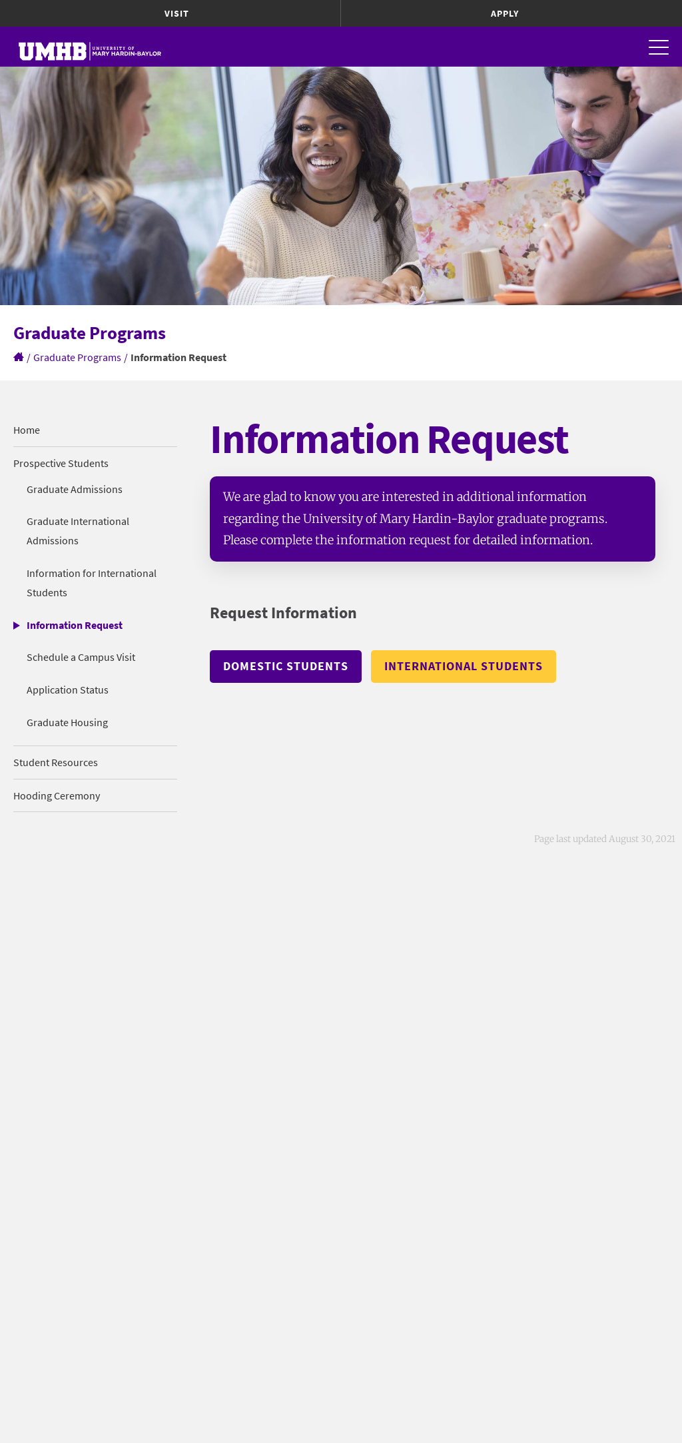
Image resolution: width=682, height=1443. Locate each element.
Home (26, 429)
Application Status (68, 689)
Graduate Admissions (75, 489)
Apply (505, 13)
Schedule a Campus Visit (81, 657)
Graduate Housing (67, 722)
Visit (177, 13)
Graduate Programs (77, 357)
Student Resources (55, 762)
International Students (463, 666)
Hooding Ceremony (56, 795)
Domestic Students (285, 666)
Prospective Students (61, 463)
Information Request (75, 625)
